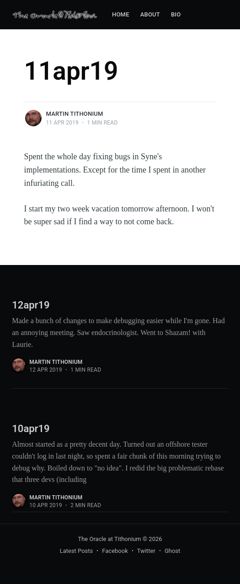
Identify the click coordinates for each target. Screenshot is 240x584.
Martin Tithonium (74, 113)
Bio (176, 14)
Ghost (172, 550)
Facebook (115, 550)
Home (120, 14)
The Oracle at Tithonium (109, 538)
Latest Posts (76, 550)
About (150, 14)
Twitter (146, 550)
